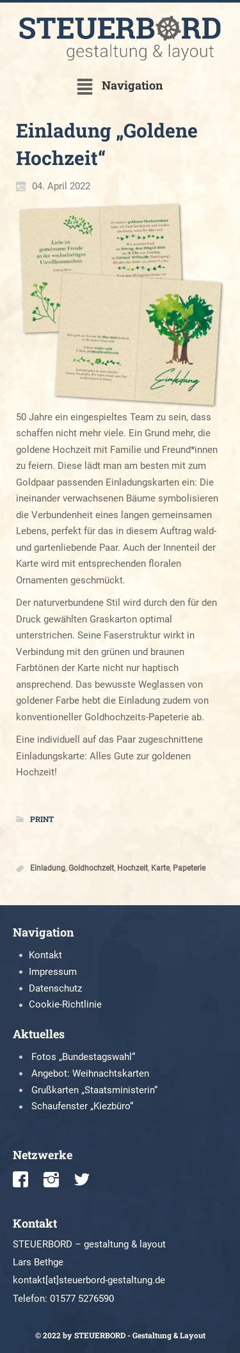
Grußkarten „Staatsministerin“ (94, 1090)
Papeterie (189, 868)
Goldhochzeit (91, 868)
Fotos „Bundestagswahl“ (83, 1057)
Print (42, 819)
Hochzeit (132, 868)
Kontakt (45, 955)
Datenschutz (55, 988)
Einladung (47, 868)
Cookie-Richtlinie (65, 1004)
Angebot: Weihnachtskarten (90, 1073)
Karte (160, 868)
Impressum (53, 971)
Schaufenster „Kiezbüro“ (82, 1106)
